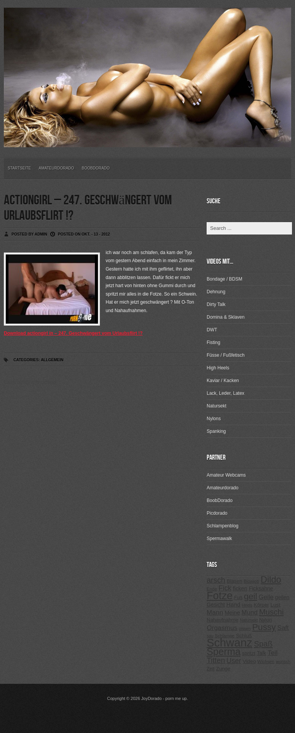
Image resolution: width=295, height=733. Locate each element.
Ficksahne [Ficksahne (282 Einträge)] (261, 588)
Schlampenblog (223, 526)
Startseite (19, 168)
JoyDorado (151, 698)
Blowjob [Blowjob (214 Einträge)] (251, 581)
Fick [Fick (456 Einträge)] (225, 588)
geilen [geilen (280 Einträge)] (282, 597)
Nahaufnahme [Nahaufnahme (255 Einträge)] (223, 620)
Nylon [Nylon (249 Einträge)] (265, 620)
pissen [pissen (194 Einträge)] (245, 628)
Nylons (214, 418)
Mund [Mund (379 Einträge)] (250, 612)
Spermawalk (219, 538)
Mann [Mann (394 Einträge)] (215, 612)
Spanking (216, 431)
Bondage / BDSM (224, 279)
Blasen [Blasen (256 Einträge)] (234, 581)
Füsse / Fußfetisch (226, 355)
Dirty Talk (216, 304)
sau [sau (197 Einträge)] (210, 635)
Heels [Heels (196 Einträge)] (247, 605)
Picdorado (217, 513)
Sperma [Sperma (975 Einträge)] (223, 651)
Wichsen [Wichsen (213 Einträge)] (265, 661)
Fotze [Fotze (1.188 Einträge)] (220, 596)
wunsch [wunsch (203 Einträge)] (283, 661)
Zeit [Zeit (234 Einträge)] (211, 669)
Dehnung (216, 291)
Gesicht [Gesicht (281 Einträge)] (216, 605)
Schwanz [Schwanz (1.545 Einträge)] (229, 642)
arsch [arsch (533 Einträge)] (216, 580)
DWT (212, 329)
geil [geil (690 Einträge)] (250, 596)
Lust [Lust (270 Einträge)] (275, 605)
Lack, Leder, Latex (225, 393)
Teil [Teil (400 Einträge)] (273, 653)
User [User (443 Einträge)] (234, 661)
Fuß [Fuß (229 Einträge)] (238, 597)
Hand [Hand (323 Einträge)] (233, 604)
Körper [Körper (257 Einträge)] (261, 605)
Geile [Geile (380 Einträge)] (266, 597)
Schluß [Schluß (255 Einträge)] (244, 635)
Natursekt (216, 406)
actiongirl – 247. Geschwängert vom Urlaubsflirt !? (88, 208)
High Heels (218, 368)
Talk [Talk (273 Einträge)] (261, 653)
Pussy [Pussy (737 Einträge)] (264, 627)
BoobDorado (96, 168)
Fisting (213, 342)
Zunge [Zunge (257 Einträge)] (223, 669)
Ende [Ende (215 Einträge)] (212, 589)
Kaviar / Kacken (223, 380)
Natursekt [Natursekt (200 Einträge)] (248, 620)
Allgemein (52, 360)
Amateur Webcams (226, 475)
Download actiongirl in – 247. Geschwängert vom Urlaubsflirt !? (73, 333)
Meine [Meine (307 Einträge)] (232, 613)
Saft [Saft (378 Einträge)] (283, 628)
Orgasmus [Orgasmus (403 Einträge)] (222, 628)
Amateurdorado (56, 168)
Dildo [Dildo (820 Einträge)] (270, 580)
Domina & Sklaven (226, 317)
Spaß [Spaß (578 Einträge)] (263, 644)
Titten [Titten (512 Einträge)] (216, 660)
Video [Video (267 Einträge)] (249, 661)
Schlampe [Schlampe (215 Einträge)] (224, 635)
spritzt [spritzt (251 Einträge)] (248, 653)
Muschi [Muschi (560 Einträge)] (271, 612)
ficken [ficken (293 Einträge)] (240, 588)
